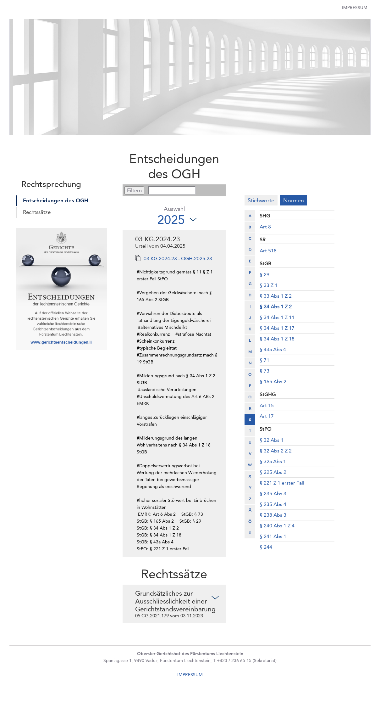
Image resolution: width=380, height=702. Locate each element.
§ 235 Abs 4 (273, 504)
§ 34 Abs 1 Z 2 (276, 307)
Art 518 (268, 251)
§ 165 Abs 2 (273, 382)
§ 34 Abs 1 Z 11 (277, 317)
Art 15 (267, 405)
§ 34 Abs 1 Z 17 (277, 328)
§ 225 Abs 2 (273, 472)
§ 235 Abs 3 (273, 494)
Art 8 (265, 227)
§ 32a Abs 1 (273, 461)
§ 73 (264, 371)
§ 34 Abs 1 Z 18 (277, 339)
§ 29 (264, 275)
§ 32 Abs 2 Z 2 (276, 451)
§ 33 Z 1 (269, 285)
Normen (293, 200)
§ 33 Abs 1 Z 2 (276, 296)
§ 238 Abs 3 (273, 515)
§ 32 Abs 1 (272, 440)
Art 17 (267, 416)
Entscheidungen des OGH (55, 200)
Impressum (354, 7)
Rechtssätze (37, 212)
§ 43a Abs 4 (273, 349)
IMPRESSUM (190, 673)
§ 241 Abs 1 (273, 536)
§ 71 (264, 360)
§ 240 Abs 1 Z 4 (277, 526)
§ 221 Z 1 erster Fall (282, 483)
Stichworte (261, 200)
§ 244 (266, 547)
